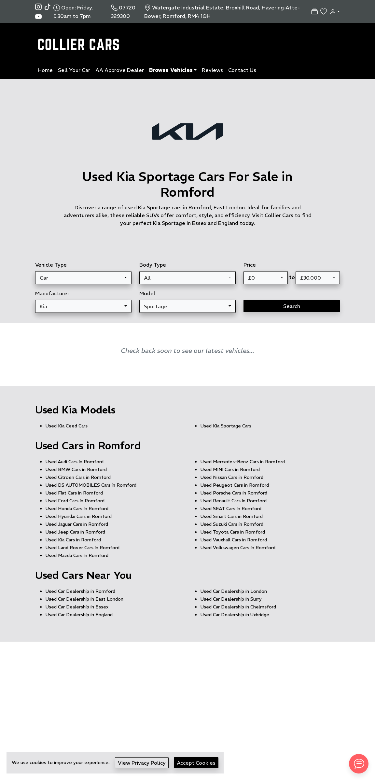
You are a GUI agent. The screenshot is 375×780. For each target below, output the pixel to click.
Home (45, 70)
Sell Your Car (74, 70)
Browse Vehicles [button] (171, 70)
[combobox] (83, 278)
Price (249, 264)
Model (147, 293)
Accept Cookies (196, 762)
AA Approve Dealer (119, 70)
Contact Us (242, 70)
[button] (333, 11)
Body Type (152, 264)
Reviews (212, 70)
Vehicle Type (51, 264)
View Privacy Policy (142, 762)
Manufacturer (52, 293)
